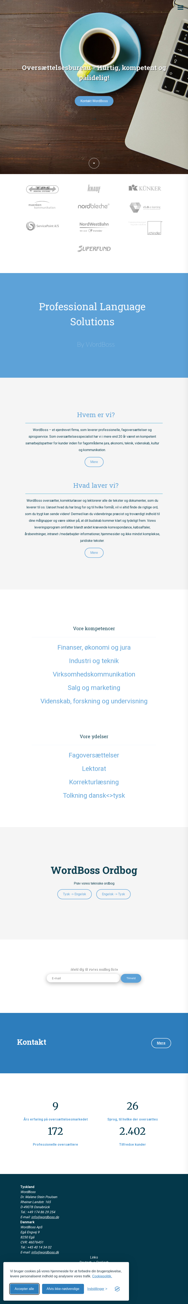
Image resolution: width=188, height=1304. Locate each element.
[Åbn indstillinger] (97, 1289)
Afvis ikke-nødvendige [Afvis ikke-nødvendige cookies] (63, 1289)
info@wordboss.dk (45, 1252)
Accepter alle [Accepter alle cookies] (24, 1289)
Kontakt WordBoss (94, 101)
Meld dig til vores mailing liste (94, 969)
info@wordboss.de (45, 1217)
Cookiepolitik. (102, 1276)
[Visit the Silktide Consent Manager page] (117, 1289)
